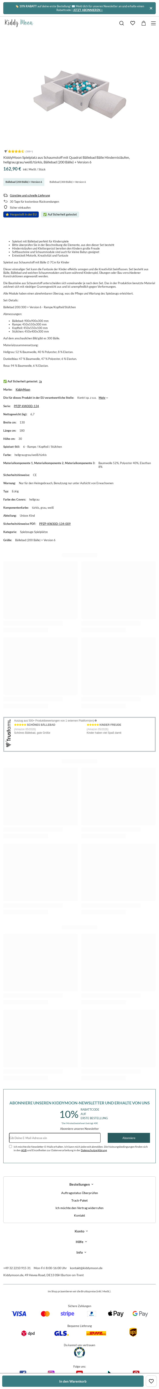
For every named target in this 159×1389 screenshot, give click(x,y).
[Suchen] (121, 23)
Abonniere (128, 1138)
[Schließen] (151, 8)
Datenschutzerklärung (94, 1150)
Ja (40, 381)
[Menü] (154, 23)
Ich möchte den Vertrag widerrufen (79, 1208)
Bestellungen (79, 1184)
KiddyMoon (23, 389)
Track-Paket (79, 1200)
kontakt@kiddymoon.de (86, 1268)
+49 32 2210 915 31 (17, 1268)
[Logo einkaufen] (19, 23)
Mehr (102, 397)
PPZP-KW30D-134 (26, 406)
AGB (24, 1150)
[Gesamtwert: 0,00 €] (143, 23)
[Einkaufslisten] (132, 23)
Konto (79, 1231)
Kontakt (79, 1215)
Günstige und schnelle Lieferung (30, 195)
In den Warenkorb (73, 1381)
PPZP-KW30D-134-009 (55, 523)
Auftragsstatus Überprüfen (79, 1193)
